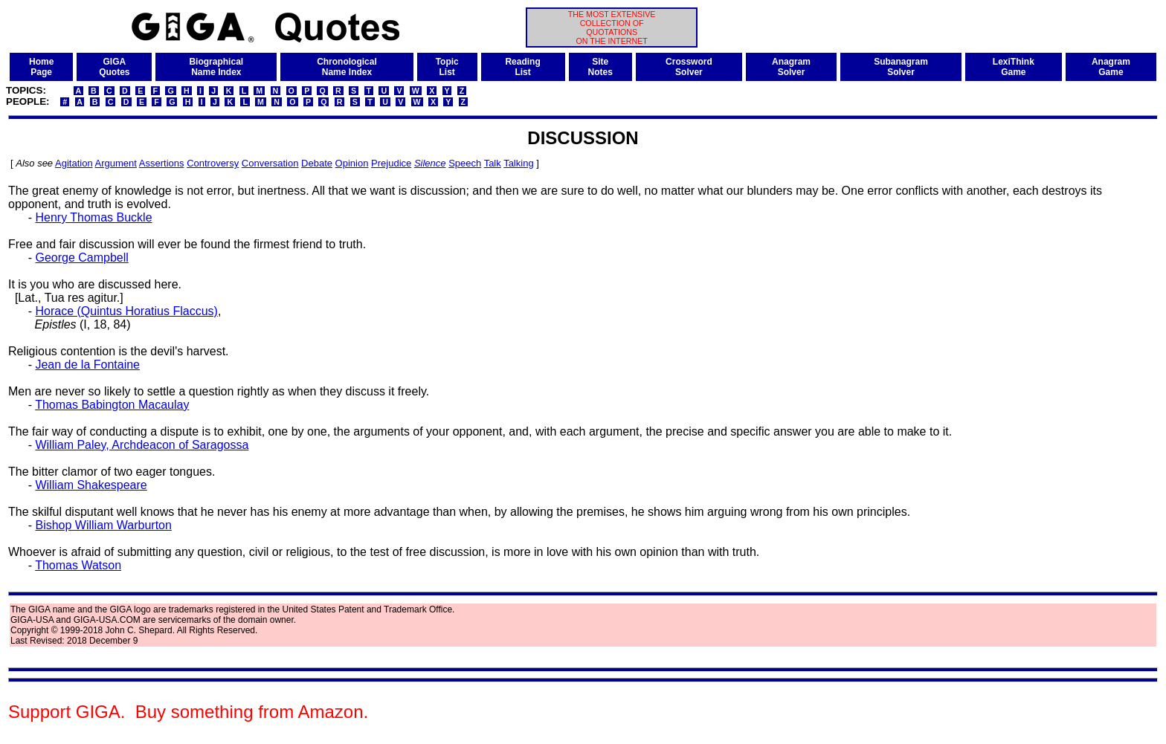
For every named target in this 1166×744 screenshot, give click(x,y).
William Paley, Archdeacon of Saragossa (141, 445)
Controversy (213, 163)
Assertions (161, 163)
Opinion (352, 163)
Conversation (270, 163)
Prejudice (391, 163)
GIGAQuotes (114, 66)
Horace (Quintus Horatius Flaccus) (126, 311)
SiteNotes (600, 66)
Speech (464, 163)
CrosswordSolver (689, 66)
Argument (116, 163)
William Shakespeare (90, 485)
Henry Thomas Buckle (93, 217)
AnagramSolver (791, 66)
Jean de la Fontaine (87, 364)
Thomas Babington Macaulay (112, 404)
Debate (316, 163)
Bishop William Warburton (103, 525)
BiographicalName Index (216, 66)
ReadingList (522, 66)
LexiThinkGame (1013, 66)
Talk (492, 163)
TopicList (447, 66)
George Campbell (81, 257)
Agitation (74, 163)
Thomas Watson (78, 565)
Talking (518, 163)
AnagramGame (1111, 66)
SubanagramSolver (901, 66)
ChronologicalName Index (347, 66)
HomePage (41, 66)
